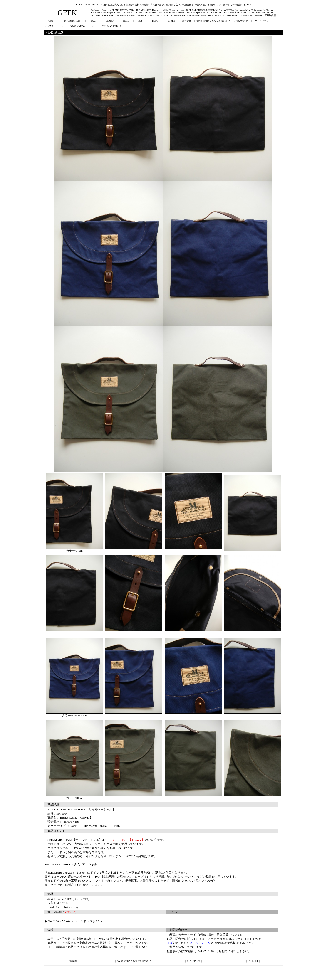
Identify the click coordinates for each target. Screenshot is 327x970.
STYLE (171, 21)
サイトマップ (261, 21)
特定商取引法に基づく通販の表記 (213, 21)
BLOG (155, 21)
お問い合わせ (241, 21)
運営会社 (186, 21)
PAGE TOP (253, 961)
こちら (182, 943)
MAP (93, 21)
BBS (140, 21)
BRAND (110, 21)
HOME (50, 21)
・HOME (49, 26)
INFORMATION (72, 21)
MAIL (126, 21)
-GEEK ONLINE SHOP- (86, 4)
